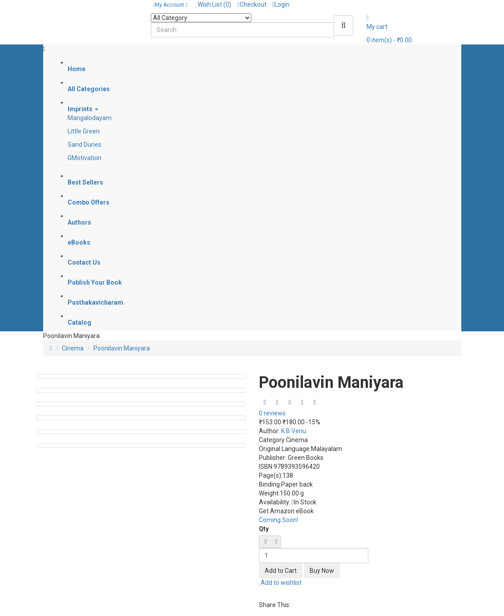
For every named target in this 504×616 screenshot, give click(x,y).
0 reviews (272, 413)
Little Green (84, 131)
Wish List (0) (214, 4)
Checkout (251, 4)
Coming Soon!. (279, 519)
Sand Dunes (84, 144)
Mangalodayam (90, 117)
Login (281, 4)
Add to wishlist (280, 582)
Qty (264, 528)
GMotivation (84, 157)
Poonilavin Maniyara (121, 348)
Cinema (73, 348)
